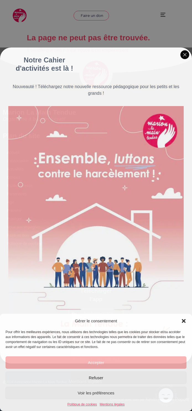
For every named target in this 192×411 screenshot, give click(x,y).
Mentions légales (112, 404)
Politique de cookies (82, 404)
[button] (183, 321)
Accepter (96, 362)
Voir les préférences (96, 393)
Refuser (96, 377)
